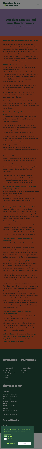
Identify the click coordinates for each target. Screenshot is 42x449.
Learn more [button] (7, 434)
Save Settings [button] (11, 443)
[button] (5, 436)
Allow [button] (24, 443)
